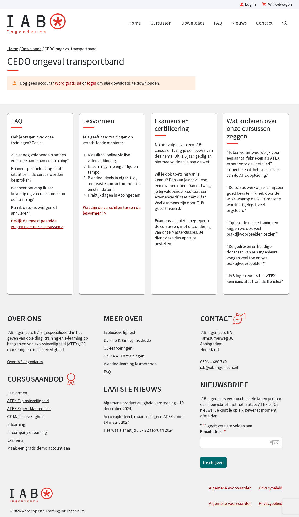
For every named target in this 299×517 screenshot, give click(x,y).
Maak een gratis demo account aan (38, 448)
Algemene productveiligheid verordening (140, 403)
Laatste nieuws (132, 389)
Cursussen (161, 23)
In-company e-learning (27, 432)
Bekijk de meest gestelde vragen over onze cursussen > (37, 223)
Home (134, 23)
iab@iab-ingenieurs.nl (219, 367)
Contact (264, 23)
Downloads (192, 23)
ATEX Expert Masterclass (29, 408)
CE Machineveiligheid (26, 416)
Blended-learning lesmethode (130, 364)
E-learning (16, 424)
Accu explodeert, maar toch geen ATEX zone (143, 416)
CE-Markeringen (118, 348)
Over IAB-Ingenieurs (25, 361)
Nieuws (239, 23)
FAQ (218, 23)
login (91, 83)
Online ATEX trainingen (124, 356)
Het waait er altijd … (122, 430)
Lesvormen (17, 393)
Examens (15, 440)
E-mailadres (213, 431)
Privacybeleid (270, 488)
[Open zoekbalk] (285, 22)
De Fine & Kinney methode (127, 340)
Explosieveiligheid (119, 332)
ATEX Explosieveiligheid (28, 400)
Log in (250, 4)
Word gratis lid (68, 83)
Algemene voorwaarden (230, 488)
